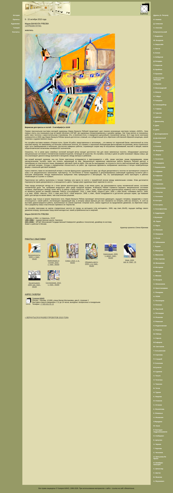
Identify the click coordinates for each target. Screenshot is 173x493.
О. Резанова (158, 317)
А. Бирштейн (158, 44)
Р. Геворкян (157, 100)
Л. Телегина (157, 380)
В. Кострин (157, 200)
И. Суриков (157, 372)
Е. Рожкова (157, 330)
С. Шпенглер (158, 469)
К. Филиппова (158, 409)
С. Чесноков (158, 452)
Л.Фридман (157, 422)
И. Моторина (158, 267)
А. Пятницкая (158, 313)
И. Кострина (158, 205)
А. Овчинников (159, 284)
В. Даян (156, 130)
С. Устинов (157, 405)
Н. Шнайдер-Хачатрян (158, 463)
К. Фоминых (158, 413)
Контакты (16, 32)
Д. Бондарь (157, 61)
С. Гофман (157, 109)
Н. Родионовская (160, 326)
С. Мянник (157, 276)
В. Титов (156, 388)
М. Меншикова (159, 263)
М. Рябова (157, 334)
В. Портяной (158, 309)
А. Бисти (156, 49)
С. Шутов (157, 473)
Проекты (16, 19)
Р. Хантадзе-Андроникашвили (160, 431)
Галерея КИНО (38, 298)
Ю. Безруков (158, 40)
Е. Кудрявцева (159, 213)
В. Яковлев (157, 477)
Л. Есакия (157, 142)
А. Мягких (157, 271)
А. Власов (157, 92)
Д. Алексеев (158, 24)
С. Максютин (158, 255)
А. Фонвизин (158, 417)
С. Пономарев (158, 301)
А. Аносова (157, 28)
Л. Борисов (157, 65)
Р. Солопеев (158, 363)
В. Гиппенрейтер (159, 105)
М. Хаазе (156, 426)
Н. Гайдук (157, 96)
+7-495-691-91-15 (47, 304)
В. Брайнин (157, 69)
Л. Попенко (157, 305)
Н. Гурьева (157, 113)
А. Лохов (156, 238)
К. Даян (156, 125)
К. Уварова (157, 396)
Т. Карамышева (159, 167)
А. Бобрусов (158, 57)
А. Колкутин (158, 192)
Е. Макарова (158, 251)
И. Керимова (158, 184)
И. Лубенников (159, 242)
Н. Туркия (157, 392)
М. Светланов (158, 346)
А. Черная (157, 444)
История (16, 15)
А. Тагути (157, 376)
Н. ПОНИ (156, 296)
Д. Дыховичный (159, 138)
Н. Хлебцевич (158, 436)
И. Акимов (157, 19)
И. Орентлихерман (160, 288)
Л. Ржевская (158, 321)
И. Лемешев (158, 230)
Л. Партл (156, 225)
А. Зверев (157, 155)
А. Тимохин (157, 384)
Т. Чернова (157, 448)
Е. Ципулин (157, 440)
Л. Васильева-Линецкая (158, 79)
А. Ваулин (157, 84)
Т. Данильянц (158, 121)
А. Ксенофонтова (160, 209)
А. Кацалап (157, 180)
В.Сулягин (157, 367)
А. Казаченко (158, 159)
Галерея (16, 28)
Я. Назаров (157, 280)
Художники (15, 24)
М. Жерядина (158, 150)
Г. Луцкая (157, 246)
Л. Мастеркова (159, 259)
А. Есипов (157, 146)
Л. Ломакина (158, 234)
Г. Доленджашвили (160, 134)
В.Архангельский (160, 32)
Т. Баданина (158, 36)
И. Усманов (157, 401)
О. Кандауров (158, 163)
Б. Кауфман (157, 171)
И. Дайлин (157, 117)
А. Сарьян (157, 338)
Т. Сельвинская (159, 351)
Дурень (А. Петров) (160, 15)
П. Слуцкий (157, 359)
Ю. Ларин (157, 221)
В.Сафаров (157, 342)
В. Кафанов (157, 175)
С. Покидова (158, 292)
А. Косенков (158, 196)
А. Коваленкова (159, 188)
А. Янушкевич (158, 481)
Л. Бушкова (157, 74)
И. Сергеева (158, 355)
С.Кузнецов (157, 217)
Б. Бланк (156, 53)
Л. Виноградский (160, 88)
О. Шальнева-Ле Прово (159, 457)
